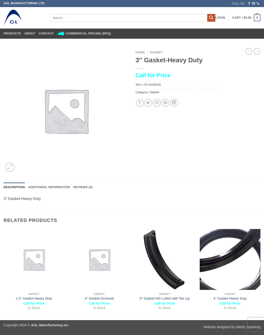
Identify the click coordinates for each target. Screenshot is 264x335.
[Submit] (211, 18)
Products (12, 33)
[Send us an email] (253, 3)
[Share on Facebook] (140, 103)
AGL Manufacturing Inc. (50, 325)
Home (140, 52)
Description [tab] (14, 187)
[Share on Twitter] (148, 103)
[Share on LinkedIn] (174, 103)
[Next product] (249, 51)
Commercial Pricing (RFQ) (84, 33)
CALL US (238, 3)
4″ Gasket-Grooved (99, 298)
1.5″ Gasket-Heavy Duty (34, 298)
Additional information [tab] (49, 187)
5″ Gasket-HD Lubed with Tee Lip (165, 298)
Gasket (156, 52)
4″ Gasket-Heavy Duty (230, 298)
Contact (46, 33)
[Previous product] (257, 51)
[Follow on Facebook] (249, 3)
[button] (220, 17)
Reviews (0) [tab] (82, 187)
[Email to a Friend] (157, 103)
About (29, 33)
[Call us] (258, 3)
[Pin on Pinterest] (165, 103)
